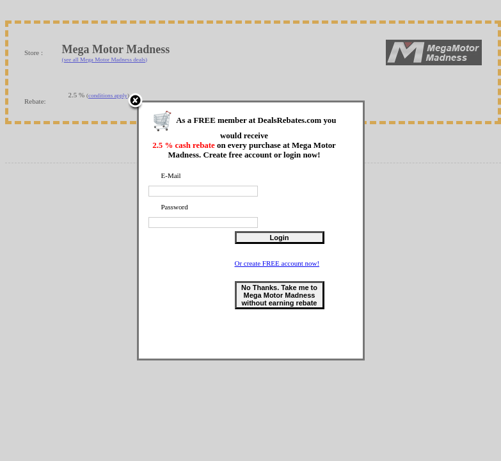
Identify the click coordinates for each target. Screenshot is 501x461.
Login (279, 237)
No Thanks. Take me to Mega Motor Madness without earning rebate (279, 295)
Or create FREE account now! (277, 263)
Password (174, 207)
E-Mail (171, 175)
